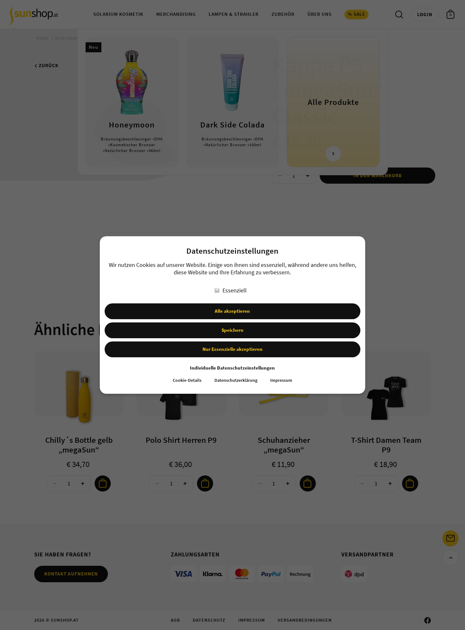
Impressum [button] (281, 379)
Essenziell (231, 289)
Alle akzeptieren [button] (232, 310)
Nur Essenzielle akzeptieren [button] (232, 348)
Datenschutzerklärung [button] (235, 379)
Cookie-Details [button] (187, 379)
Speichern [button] (232, 329)
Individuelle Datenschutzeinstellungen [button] (232, 366)
